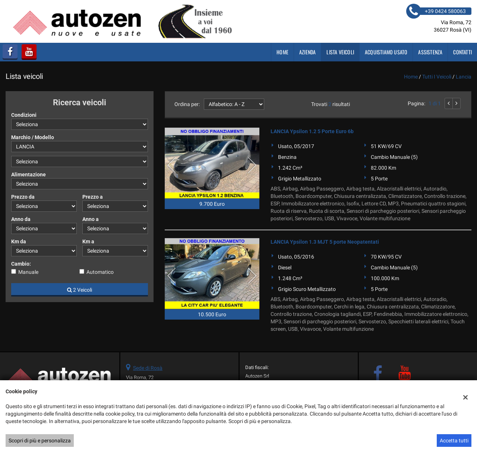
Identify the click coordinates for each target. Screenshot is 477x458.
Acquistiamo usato (386, 52)
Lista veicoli (340, 52)
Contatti (462, 52)
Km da (18, 241)
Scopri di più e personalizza (40, 440)
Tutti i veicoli (436, 77)
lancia (463, 77)
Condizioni (24, 115)
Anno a (90, 219)
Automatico (100, 272)
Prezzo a (92, 197)
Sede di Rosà (147, 368)
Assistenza (430, 52)
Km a (88, 241)
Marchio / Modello (32, 137)
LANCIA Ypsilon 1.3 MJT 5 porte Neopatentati (325, 242)
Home (282, 52)
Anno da (21, 219)
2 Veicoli (79, 290)
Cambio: (21, 264)
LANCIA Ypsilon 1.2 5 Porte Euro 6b (312, 131)
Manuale (28, 272)
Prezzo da (23, 197)
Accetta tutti (454, 440)
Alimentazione (28, 174)
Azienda (307, 52)
